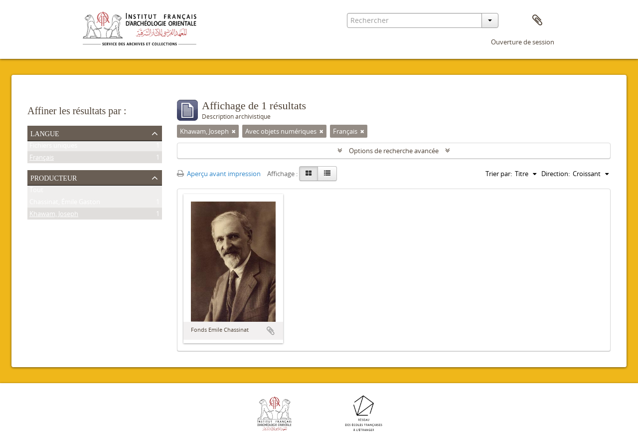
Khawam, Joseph (53, 215)
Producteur (53, 177)
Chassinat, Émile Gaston (64, 203)
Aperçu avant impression (219, 173)
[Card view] (308, 173)
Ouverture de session (522, 41)
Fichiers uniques (53, 147)
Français (41, 159)
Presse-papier (537, 20)
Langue (44, 132)
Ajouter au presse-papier (271, 331)
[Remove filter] (234, 131)
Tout (36, 191)
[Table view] (327, 173)
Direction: (555, 173)
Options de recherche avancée (393, 150)
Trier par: (498, 173)
